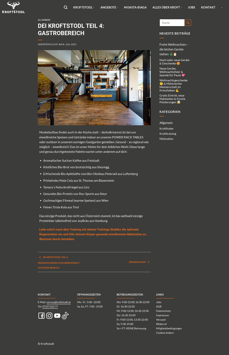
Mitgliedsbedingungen (169, 328)
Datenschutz (163, 310)
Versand (160, 319)
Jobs (191, 7)
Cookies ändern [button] (165, 332)
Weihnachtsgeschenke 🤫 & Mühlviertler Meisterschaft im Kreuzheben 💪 (173, 85)
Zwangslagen (140, 262)
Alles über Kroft (167, 7)
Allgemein (44, 20)
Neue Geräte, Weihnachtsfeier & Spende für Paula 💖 (172, 72)
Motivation (166, 138)
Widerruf (161, 324)
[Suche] (65, 7)
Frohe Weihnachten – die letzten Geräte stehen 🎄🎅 (174, 49)
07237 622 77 (50, 306)
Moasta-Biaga (135, 7)
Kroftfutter (166, 128)
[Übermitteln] (188, 23)
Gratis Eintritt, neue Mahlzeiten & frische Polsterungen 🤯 (172, 99)
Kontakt (208, 7)
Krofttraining (167, 133)
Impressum (162, 315)
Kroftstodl (84, 7)
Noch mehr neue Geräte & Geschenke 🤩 (174, 61)
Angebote (109, 7)
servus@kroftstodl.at (59, 302)
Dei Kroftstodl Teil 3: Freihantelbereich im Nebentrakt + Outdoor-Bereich (59, 262)
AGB (159, 306)
